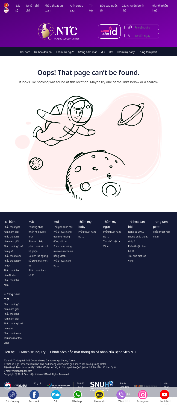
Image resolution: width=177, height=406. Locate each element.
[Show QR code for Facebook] (34, 396)
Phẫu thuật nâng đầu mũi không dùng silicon (62, 236)
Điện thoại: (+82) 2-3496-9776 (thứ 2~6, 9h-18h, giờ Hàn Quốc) (49, 367)
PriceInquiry (142, 27)
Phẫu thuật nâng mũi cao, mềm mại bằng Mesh (63, 251)
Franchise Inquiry (32, 352)
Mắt (111, 52)
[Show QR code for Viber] (121, 396)
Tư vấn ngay (142, 36)
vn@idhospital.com (22, 370)
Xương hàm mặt (87, 52)
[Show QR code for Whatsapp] (77, 396)
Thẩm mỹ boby (126, 52)
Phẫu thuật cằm (12, 255)
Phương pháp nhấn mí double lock (37, 231)
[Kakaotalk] (99, 396)
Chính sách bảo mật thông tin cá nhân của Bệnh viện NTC (93, 352)
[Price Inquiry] (12, 396)
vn (6, 5)
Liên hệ (9, 352)
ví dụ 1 (131, 241)
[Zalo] (56, 396)
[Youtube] (164, 397)
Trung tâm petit (147, 52)
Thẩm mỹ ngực (65, 52)
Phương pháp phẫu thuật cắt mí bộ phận (38, 246)
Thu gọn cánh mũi (63, 227)
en (6, 10)
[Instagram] (143, 396)
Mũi (102, 52)
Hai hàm (25, 52)
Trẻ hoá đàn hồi (43, 52)
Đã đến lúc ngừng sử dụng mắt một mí (38, 260)
